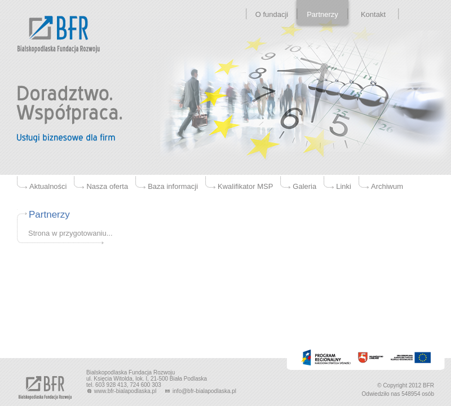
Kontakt (373, 14)
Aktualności (48, 186)
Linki (343, 186)
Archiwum (387, 186)
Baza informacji (173, 186)
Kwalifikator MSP (245, 186)
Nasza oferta (107, 186)
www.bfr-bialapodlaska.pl (122, 391)
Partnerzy (322, 14)
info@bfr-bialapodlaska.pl (200, 391)
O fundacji (272, 14)
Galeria (304, 186)
